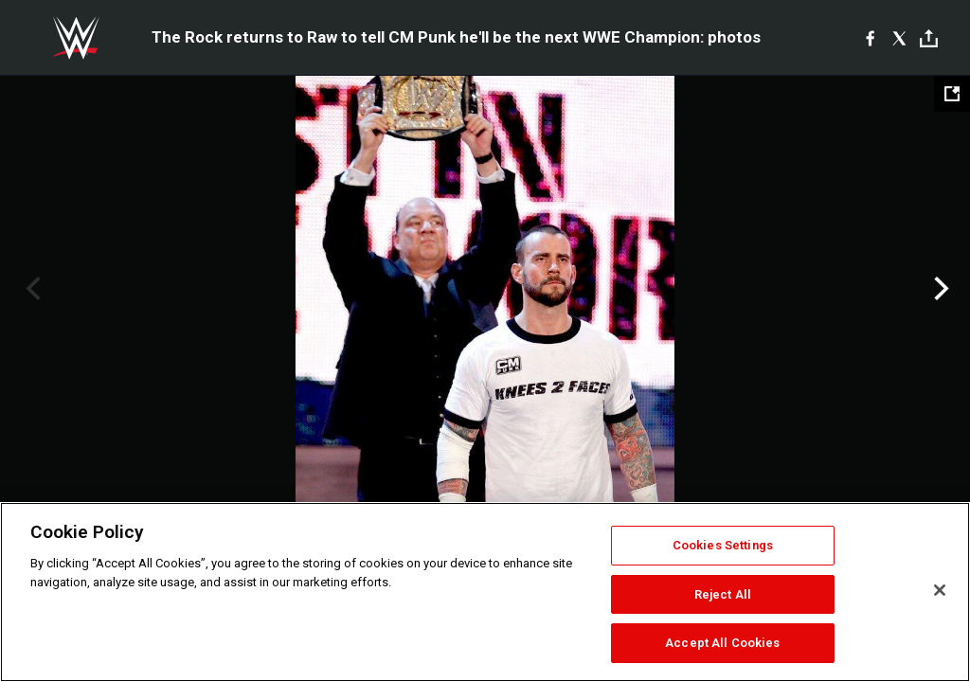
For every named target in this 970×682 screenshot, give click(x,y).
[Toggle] (928, 38)
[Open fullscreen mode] (952, 94)
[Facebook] (870, 37)
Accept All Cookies (722, 643)
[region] (485, 592)
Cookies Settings (723, 545)
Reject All (722, 594)
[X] (899, 37)
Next (939, 288)
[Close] (940, 590)
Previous (30, 288)
